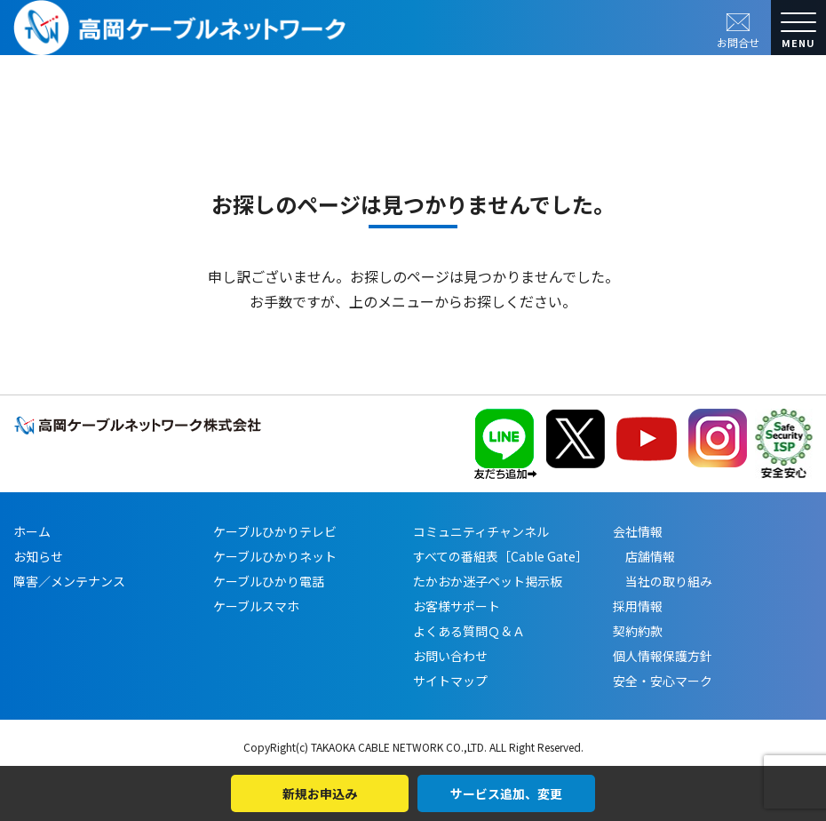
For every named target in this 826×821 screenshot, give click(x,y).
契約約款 (638, 631)
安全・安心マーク (662, 680)
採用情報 (638, 606)
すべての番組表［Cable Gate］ (500, 556)
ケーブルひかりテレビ (275, 531)
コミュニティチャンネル (481, 531)
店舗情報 (644, 556)
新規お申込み (319, 793)
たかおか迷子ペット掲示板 (487, 581)
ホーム (32, 531)
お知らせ (38, 556)
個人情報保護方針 (662, 656)
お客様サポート (456, 606)
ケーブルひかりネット (275, 556)
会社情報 (638, 531)
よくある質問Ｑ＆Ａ (469, 631)
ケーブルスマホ (256, 606)
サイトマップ (450, 680)
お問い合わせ (450, 656)
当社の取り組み (662, 581)
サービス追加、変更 (506, 793)
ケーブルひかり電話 (268, 581)
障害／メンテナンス (69, 581)
